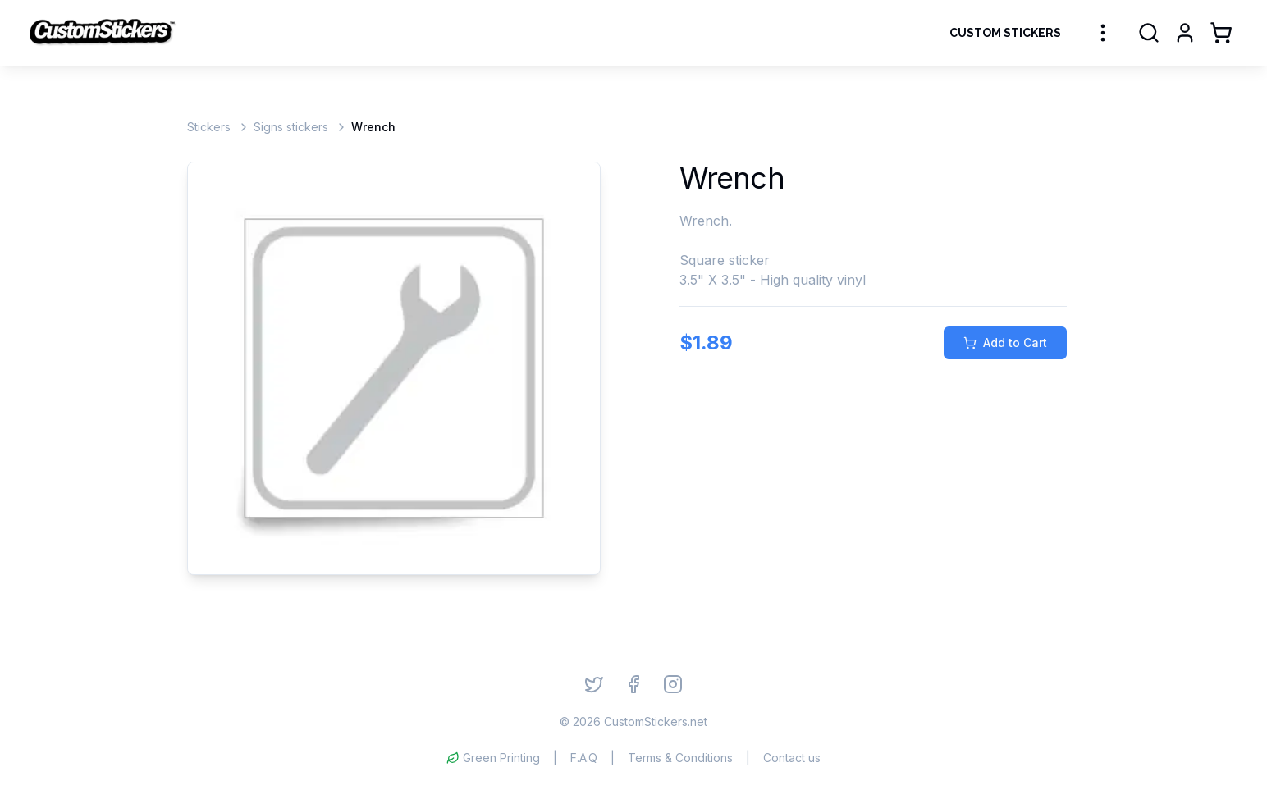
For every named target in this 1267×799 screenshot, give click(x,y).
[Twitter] (594, 684)
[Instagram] (673, 684)
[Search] (1148, 32)
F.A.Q (583, 758)
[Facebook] (633, 684)
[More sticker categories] (1102, 32)
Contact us (792, 758)
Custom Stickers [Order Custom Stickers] (1005, 32)
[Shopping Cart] (1221, 32)
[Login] (1185, 32)
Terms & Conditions (680, 758)
